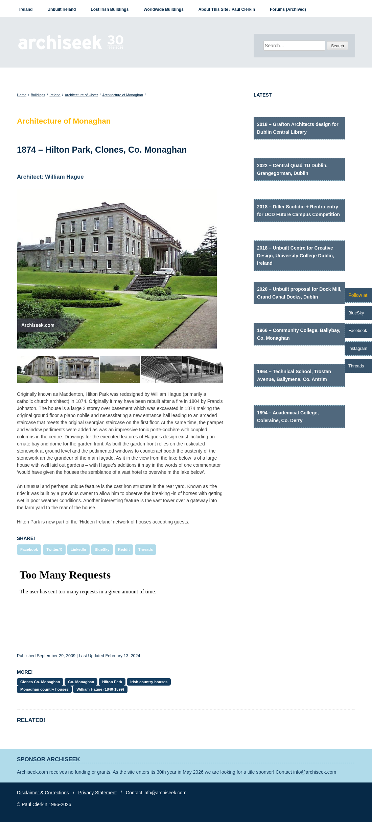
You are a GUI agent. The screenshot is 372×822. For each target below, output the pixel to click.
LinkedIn (78, 549)
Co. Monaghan (81, 682)
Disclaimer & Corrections (43, 792)
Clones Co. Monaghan (40, 682)
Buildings (38, 95)
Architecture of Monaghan (122, 95)
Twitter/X (54, 549)
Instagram (357, 348)
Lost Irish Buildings (110, 9)
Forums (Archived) (288, 9)
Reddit (124, 549)
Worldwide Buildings (163, 9)
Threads (145, 549)
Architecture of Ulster (81, 95)
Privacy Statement (97, 792)
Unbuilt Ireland (61, 9)
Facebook (29, 549)
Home (21, 95)
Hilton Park (112, 682)
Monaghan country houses (44, 689)
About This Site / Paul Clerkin (227, 9)
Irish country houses (148, 682)
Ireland (25, 9)
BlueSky (102, 549)
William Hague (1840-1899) (100, 689)
